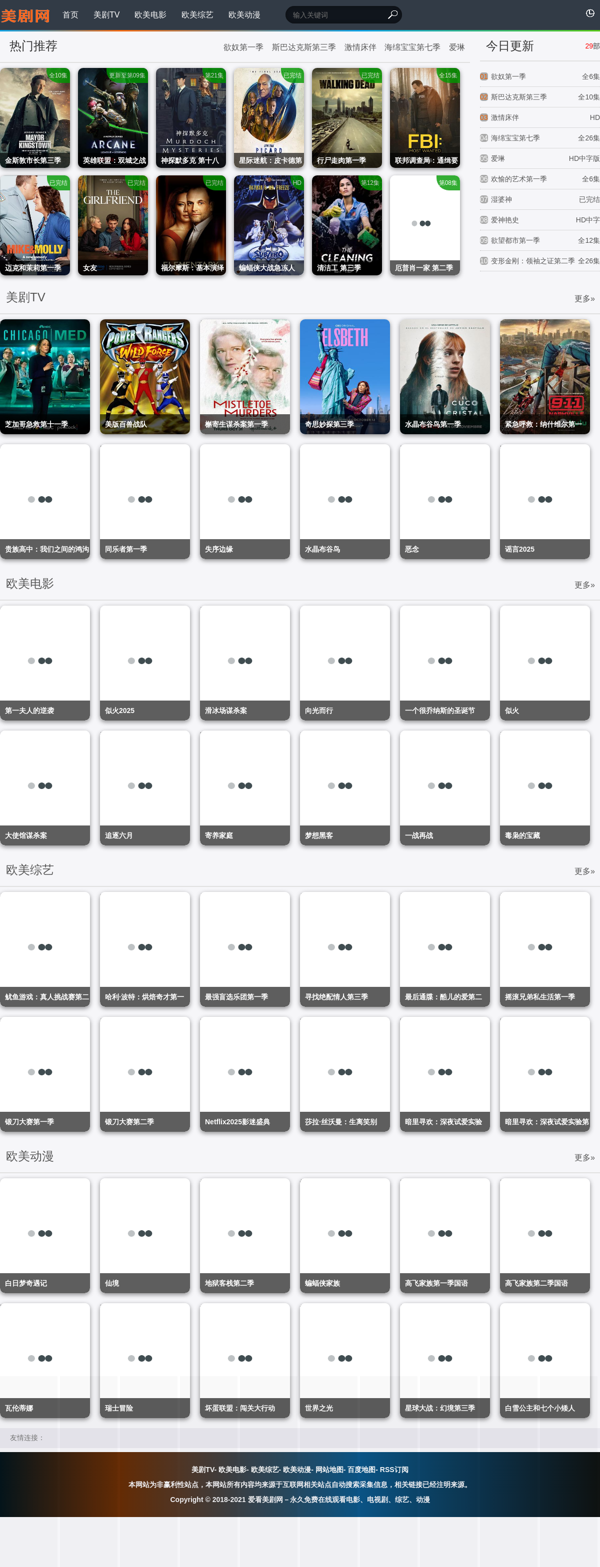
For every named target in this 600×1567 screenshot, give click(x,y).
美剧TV (107, 14)
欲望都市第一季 (540, 240)
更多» (584, 298)
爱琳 (457, 47)
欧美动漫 (244, 14)
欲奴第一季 (244, 47)
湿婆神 (540, 199)
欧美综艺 (198, 14)
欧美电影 (150, 14)
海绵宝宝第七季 (412, 47)
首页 (70, 14)
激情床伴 (360, 47)
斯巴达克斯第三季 (304, 47)
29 (589, 46)
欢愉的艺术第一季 (540, 179)
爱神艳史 (540, 220)
